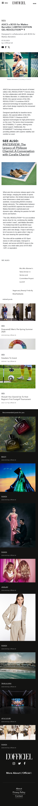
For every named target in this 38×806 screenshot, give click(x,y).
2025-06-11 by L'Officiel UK (8, 361)
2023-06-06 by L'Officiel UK (8, 335)
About (19, 788)
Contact (19, 796)
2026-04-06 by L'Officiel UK (8, 460)
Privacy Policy (19, 792)
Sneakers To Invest (9, 358)
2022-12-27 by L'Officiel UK (8, 403)
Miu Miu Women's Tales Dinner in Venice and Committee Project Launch (26, 275)
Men (4, 20)
